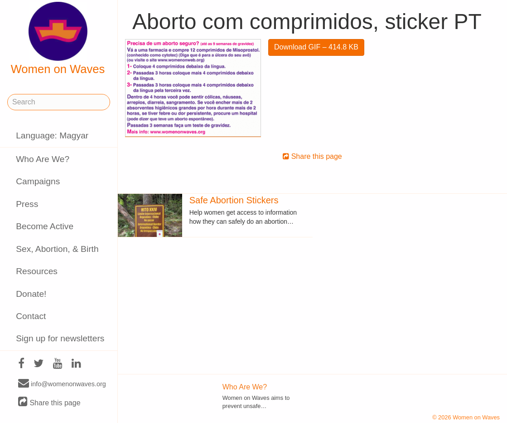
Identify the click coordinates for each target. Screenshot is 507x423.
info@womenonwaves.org (62, 383)
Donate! (31, 294)
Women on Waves (58, 38)
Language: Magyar (52, 135)
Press (27, 204)
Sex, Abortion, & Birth (57, 249)
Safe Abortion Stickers (234, 200)
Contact (31, 316)
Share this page (49, 402)
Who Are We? (42, 159)
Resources (37, 271)
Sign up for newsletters (60, 338)
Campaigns (38, 181)
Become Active (44, 226)
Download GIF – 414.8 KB (316, 47)
